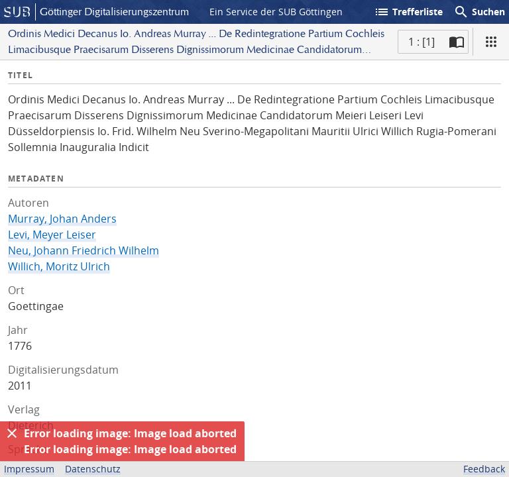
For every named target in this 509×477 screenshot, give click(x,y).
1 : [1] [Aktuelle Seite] (421, 41)
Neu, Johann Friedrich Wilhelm (83, 250)
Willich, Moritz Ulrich (59, 266)
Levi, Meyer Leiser (52, 234)
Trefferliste (408, 12)
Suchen (479, 12)
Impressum (29, 468)
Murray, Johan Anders (62, 218)
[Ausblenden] (12, 433)
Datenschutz (93, 468)
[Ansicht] (491, 42)
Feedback (484, 468)
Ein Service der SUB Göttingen (276, 11)
